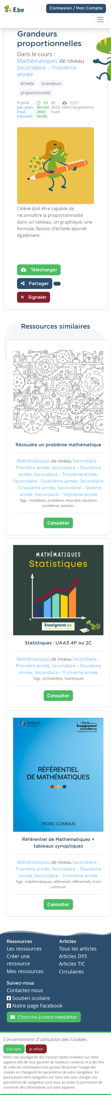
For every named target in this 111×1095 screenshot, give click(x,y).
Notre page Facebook (34, 1005)
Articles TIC (72, 964)
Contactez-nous (25, 990)
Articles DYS (73, 956)
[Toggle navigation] (100, 19)
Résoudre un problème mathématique (58, 445)
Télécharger (39, 269)
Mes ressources (25, 971)
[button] (57, 284)
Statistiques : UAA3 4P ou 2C (58, 643)
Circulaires (71, 971)
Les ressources (24, 948)
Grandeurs (51, 83)
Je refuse (36, 1049)
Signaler (33, 297)
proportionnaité (35, 92)
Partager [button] (35, 283)
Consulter (58, 523)
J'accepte (14, 1049)
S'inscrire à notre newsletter (43, 1017)
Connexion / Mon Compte (76, 8)
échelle (27, 83)
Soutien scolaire (28, 998)
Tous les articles (78, 948)
